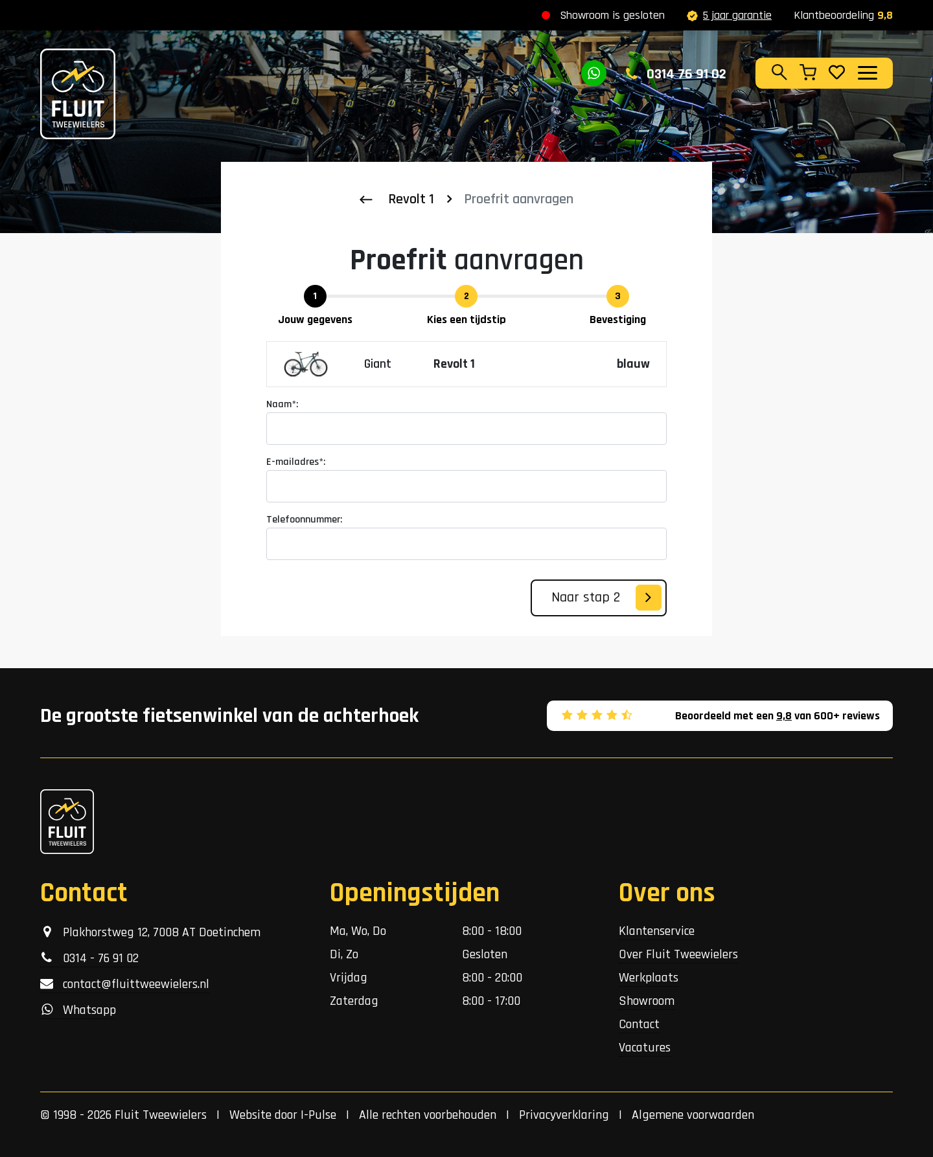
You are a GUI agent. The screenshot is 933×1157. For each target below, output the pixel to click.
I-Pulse (318, 1114)
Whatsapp (78, 1010)
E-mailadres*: (295, 462)
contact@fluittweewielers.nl (124, 984)
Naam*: (282, 404)
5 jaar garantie (729, 15)
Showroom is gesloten (612, 15)
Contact (639, 1024)
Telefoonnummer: (304, 519)
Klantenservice (657, 931)
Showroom (646, 1001)
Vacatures (645, 1047)
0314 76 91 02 (676, 74)
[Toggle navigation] (867, 72)
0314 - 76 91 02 (89, 958)
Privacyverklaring (564, 1114)
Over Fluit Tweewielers (678, 954)
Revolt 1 (411, 199)
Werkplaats (648, 977)
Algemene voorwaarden (693, 1114)
